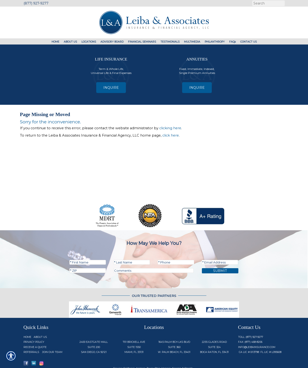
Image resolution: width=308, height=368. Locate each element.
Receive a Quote (35, 330)
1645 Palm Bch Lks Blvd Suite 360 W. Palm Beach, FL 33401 (174, 330)
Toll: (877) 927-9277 (250, 320)
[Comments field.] (153, 254)
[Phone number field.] (176, 246)
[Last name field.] (131, 246)
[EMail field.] (220, 246)
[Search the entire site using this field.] (268, 3)
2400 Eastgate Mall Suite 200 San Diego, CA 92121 (94, 330)
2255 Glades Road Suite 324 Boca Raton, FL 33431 (214, 330)
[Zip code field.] (87, 254)
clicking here (170, 128)
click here (170, 135)
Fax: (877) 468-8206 (250, 325)
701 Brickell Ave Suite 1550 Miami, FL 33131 (134, 330)
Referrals (31, 335)
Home (27, 320)
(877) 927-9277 (36, 3)
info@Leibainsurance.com (256, 330)
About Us (40, 320)
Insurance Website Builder (220, 361)
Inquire (111, 87)
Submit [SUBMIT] (220, 254)
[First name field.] (87, 246)
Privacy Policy (34, 325)
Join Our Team (52, 335)
